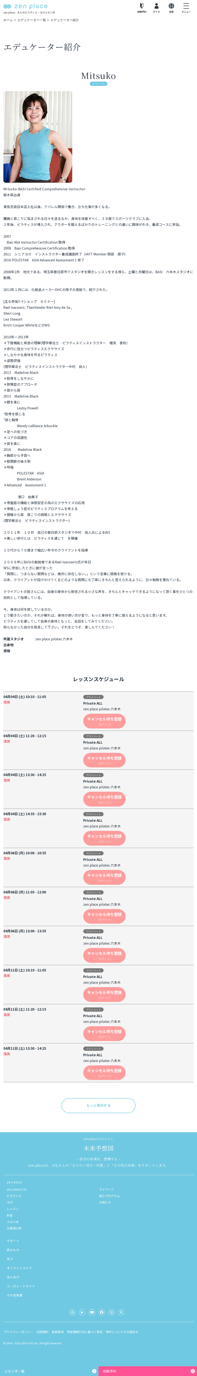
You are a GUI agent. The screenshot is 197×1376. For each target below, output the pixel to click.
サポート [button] (13, 1241)
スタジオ (13, 1222)
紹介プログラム (109, 1196)
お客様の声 (14, 1228)
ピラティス (14, 1196)
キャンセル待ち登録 (104, 721)
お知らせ (105, 1202)
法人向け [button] (13, 1277)
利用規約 (42, 1332)
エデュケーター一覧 (31, 20)
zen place (14, 1182)
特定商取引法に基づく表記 (85, 1332)
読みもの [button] (13, 1250)
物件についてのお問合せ (122, 1332)
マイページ (106, 1189)
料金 (10, 1215)
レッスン (13, 1209)
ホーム (8, 20)
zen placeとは (16, 1189)
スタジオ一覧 (14, 1371)
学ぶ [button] (10, 1259)
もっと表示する (98, 1105)
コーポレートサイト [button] (21, 1286)
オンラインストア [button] (19, 1268)
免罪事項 (58, 1332)
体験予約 (109, 1371)
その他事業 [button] (15, 1295)
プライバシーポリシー (18, 1332)
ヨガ (10, 1202)
